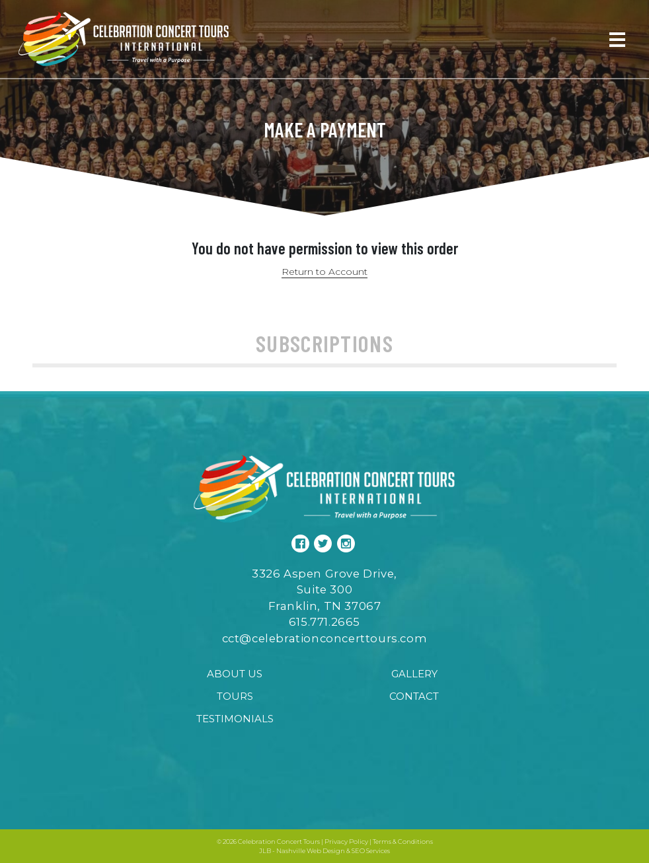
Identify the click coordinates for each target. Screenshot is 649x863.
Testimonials (235, 718)
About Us (234, 673)
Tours (235, 696)
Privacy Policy (346, 841)
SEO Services (371, 850)
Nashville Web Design (310, 850)
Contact (414, 696)
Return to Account (324, 272)
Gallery (414, 673)
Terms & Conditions (403, 841)
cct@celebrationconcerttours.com (325, 638)
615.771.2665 (324, 621)
